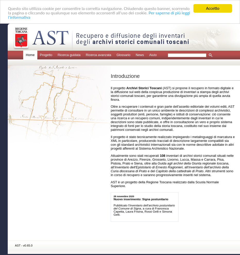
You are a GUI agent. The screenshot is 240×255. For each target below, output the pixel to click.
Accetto (212, 8)
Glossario (123, 55)
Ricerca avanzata (98, 55)
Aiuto (153, 55)
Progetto (46, 55)
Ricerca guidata (69, 55)
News (140, 55)
